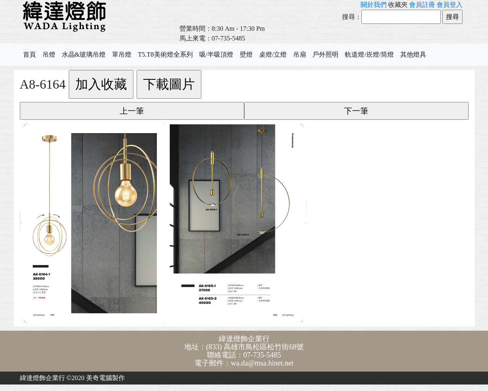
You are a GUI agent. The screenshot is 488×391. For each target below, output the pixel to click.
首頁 (29, 54)
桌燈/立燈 (273, 54)
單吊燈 (121, 54)
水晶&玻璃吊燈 (84, 54)
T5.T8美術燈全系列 (165, 54)
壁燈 (246, 54)
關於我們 (374, 4)
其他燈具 (413, 54)
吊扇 (299, 54)
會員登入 (450, 4)
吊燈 (48, 54)
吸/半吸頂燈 (216, 54)
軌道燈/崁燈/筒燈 (369, 54)
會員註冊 (422, 4)
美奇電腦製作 (105, 377)
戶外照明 (325, 54)
